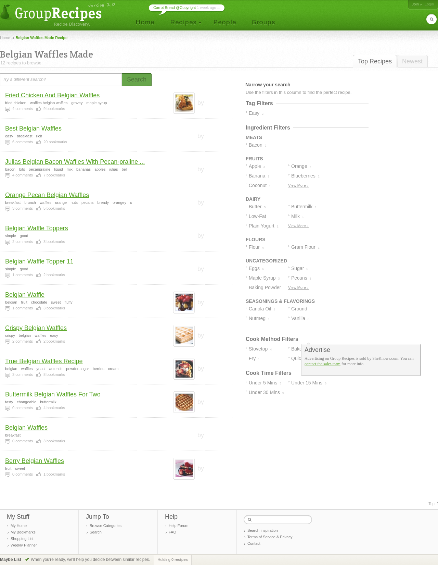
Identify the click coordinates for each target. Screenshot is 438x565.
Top (431, 504)
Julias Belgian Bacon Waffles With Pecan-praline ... (75, 161)
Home (5, 38)
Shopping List (22, 539)
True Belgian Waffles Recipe (43, 361)
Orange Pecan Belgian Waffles (47, 195)
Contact (253, 543)
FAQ (172, 532)
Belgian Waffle (24, 294)
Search (96, 532)
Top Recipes (375, 61)
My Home (19, 526)
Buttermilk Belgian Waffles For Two (53, 394)
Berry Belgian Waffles (34, 460)
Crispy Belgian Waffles (36, 327)
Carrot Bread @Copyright (174, 7)
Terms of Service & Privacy (269, 537)
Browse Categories (105, 526)
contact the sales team (322, 363)
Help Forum (178, 526)
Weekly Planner (24, 545)
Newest (412, 61)
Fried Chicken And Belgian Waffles (52, 95)
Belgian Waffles (26, 427)
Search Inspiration (262, 530)
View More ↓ (298, 185)
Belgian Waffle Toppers (36, 228)
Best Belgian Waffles (33, 128)
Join (415, 4)
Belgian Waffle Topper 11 (39, 261)
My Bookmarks (23, 532)
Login (429, 4)
